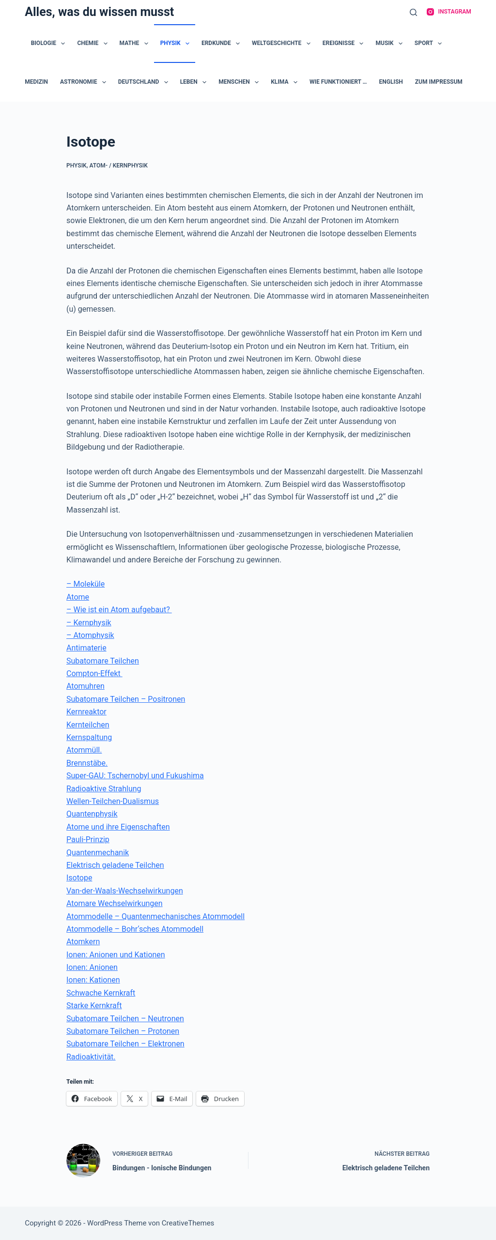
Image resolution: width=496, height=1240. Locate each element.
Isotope (79, 877)
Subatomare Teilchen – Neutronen (125, 1018)
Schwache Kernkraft (100, 993)
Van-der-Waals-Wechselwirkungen (124, 890)
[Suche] (413, 12)
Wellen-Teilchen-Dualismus (112, 801)
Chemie (94, 43)
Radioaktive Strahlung (103, 788)
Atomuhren (85, 686)
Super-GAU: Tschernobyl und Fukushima (135, 775)
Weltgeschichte (283, 43)
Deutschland (145, 82)
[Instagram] (449, 12)
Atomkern (83, 941)
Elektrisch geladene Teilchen (115, 865)
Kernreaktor (86, 711)
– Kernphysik (88, 622)
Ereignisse (345, 43)
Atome (77, 597)
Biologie (50, 43)
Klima (286, 82)
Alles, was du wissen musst (99, 12)
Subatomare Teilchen (102, 660)
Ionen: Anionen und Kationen (115, 954)
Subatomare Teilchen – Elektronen (125, 1043)
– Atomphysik (90, 635)
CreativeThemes (188, 1223)
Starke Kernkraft (94, 1005)
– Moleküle (85, 584)
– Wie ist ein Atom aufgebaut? (119, 609)
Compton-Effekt (94, 673)
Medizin (36, 81)
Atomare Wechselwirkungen (114, 903)
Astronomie (85, 82)
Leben (195, 82)
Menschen (240, 82)
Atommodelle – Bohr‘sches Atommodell (134, 929)
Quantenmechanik (97, 852)
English (391, 81)
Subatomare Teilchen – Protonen (122, 1031)
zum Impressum (439, 81)
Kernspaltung (89, 737)
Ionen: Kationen (93, 979)
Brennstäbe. (87, 763)
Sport (430, 43)
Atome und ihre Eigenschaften (118, 827)
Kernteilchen (87, 724)
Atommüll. (84, 750)
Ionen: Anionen (92, 967)
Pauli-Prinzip (87, 839)
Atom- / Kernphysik (119, 165)
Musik (390, 43)
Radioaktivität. (91, 1056)
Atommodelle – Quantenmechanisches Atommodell (155, 916)
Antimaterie (86, 647)
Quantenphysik (92, 813)
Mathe (136, 43)
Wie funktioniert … (338, 81)
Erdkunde (223, 43)
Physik (176, 43)
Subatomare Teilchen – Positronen (125, 699)
